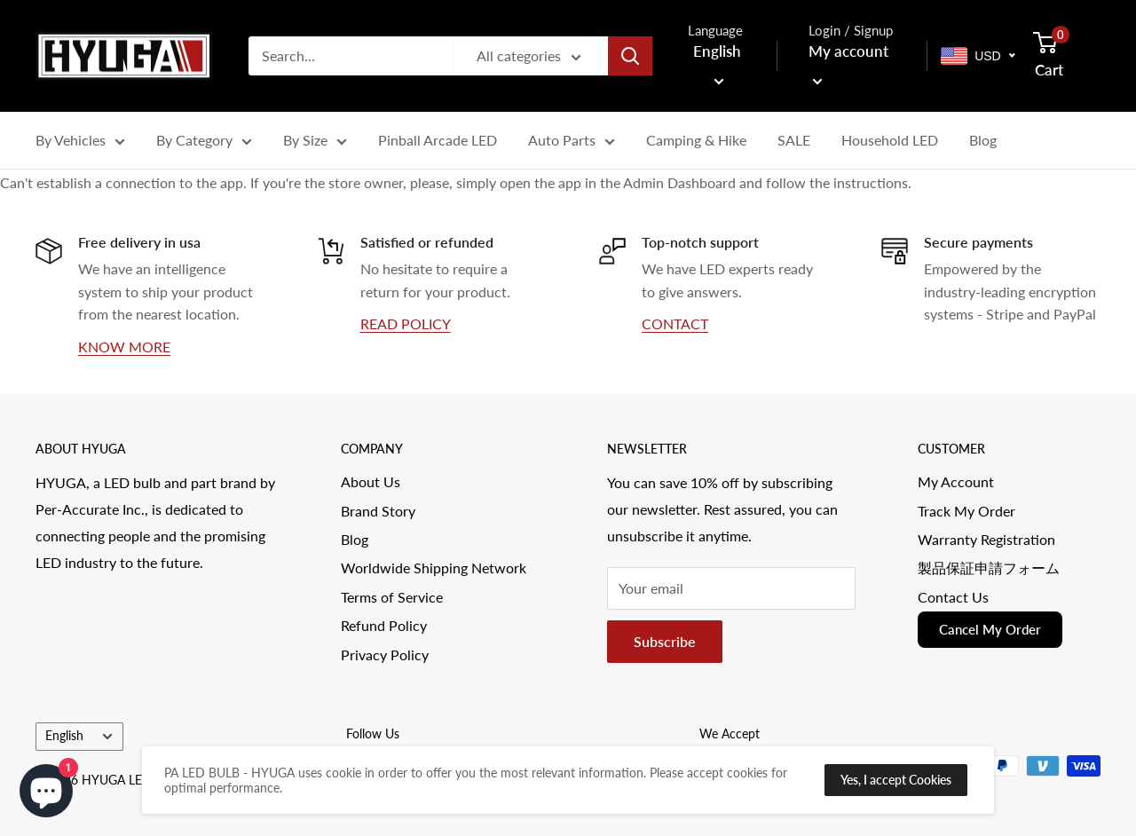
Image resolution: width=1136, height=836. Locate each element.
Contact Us (953, 596)
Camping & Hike (696, 139)
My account (848, 63)
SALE (793, 139)
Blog (983, 139)
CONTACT (675, 323)
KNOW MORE (124, 346)
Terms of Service (392, 596)
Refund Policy (384, 625)
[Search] (630, 55)
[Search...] (351, 55)
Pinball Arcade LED (437, 139)
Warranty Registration (986, 539)
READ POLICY (405, 323)
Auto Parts (571, 142)
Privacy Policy (385, 654)
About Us (370, 481)
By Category (204, 142)
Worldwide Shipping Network (433, 567)
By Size (315, 142)
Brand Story (378, 510)
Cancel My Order (990, 629)
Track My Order (966, 510)
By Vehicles (80, 142)
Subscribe (665, 641)
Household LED (889, 139)
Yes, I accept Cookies (895, 779)
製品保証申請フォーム (989, 567)
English (79, 736)
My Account (956, 481)
